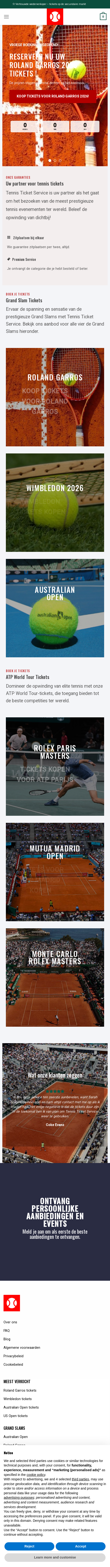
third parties (80, 1479)
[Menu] (6, 17)
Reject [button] (29, 1546)
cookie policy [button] (36, 1475)
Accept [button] (80, 1546)
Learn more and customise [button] (55, 1557)
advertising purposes (19, 1497)
